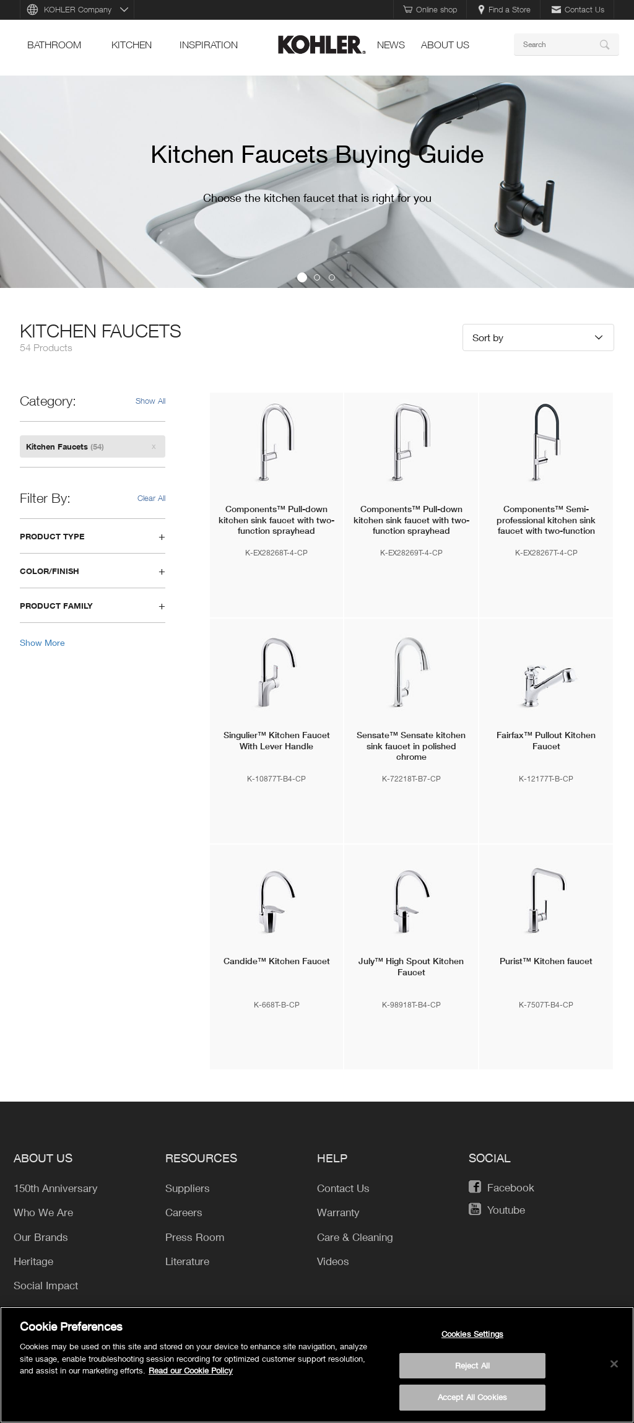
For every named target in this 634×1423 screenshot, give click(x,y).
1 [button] (302, 277)
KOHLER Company (77, 9)
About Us (445, 44)
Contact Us (578, 9)
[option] (317, 182)
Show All (150, 401)
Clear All (151, 498)
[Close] (614, 1364)
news (391, 44)
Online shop (430, 9)
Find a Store (504, 9)
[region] (317, 1365)
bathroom (54, 44)
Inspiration (209, 44)
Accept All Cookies (472, 1397)
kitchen (131, 44)
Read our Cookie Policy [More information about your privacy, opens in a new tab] (191, 1370)
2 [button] (317, 277)
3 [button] (332, 277)
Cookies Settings (472, 1334)
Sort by (487, 337)
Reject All (472, 1365)
